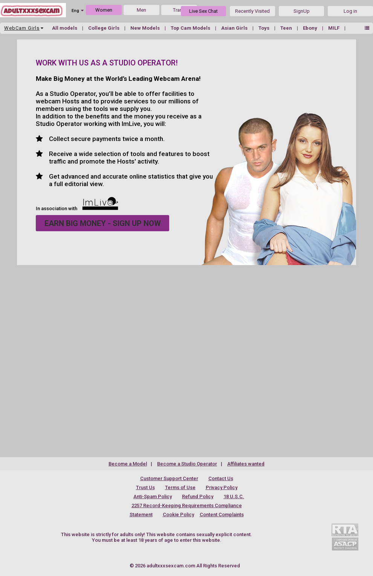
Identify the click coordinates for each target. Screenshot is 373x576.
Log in (350, 11)
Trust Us (145, 487)
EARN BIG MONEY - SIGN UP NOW (102, 223)
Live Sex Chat (203, 11)
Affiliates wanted (245, 464)
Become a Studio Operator (187, 464)
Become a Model (128, 464)
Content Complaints (222, 514)
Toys (264, 28)
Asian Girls (235, 28)
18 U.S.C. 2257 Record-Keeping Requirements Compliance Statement (187, 505)
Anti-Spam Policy (152, 496)
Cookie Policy (178, 514)
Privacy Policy (221, 487)
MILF (334, 28)
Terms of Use (180, 487)
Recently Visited (252, 11)
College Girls (104, 28)
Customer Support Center (169, 478)
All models (65, 28)
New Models (145, 28)
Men (141, 10)
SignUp (302, 11)
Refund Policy (197, 496)
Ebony (310, 28)
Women (103, 10)
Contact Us (220, 478)
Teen (286, 28)
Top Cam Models (191, 28)
